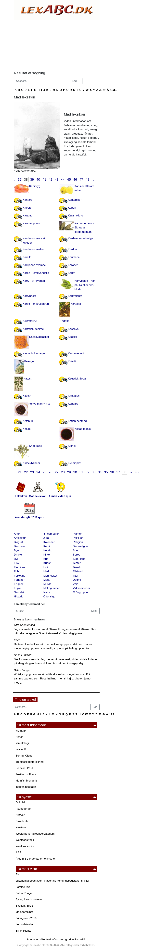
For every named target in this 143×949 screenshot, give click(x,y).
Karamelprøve (31, 223)
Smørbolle (22, 821)
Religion (78, 542)
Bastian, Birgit (24, 905)
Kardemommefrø (33, 249)
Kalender (49, 542)
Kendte (47, 550)
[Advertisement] (57, 45)
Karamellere (75, 215)
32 (87, 472)
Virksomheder (81, 588)
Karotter (73, 265)
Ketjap (27, 428)
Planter (77, 533)
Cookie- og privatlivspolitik (69, 939)
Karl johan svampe (34, 265)
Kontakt (46, 939)
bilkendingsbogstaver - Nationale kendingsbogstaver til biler (52, 880)
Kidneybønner (31, 463)
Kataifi (72, 361)
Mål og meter (51, 588)
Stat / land (79, 558)
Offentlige (49, 596)
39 (32, 179)
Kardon (72, 249)
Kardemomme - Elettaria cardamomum (84, 227)
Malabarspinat (24, 911)
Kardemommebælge (80, 238)
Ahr (18, 874)
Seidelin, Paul (24, 768)
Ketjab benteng (77, 421)
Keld (17, 640)
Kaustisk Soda (77, 378)
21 (20, 472)
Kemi (46, 546)
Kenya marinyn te (39, 403)
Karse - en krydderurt (36, 303)
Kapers (27, 207)
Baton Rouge (24, 893)
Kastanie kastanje (34, 353)
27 (57, 472)
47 (81, 179)
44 (63, 179)
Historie (19, 596)
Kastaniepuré (76, 353)
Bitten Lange (22, 670)
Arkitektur (20, 537)
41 (44, 179)
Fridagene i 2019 (26, 918)
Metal (46, 579)
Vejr (75, 584)
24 (38, 472)
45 (69, 179)
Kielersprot (74, 463)
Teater (77, 563)
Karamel (28, 215)
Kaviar (27, 395)
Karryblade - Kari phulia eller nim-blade (85, 285)
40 (38, 179)
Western (21, 827)
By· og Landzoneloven (29, 899)
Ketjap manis (83, 428)
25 (44, 472)
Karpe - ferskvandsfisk (36, 272)
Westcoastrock (25, 840)
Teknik (77, 567)
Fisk (16, 563)
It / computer (51, 533)
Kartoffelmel (30, 321)
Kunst (47, 563)
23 (32, 472)
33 (93, 472)
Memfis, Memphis (27, 780)
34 (100, 472)
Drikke (18, 554)
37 (20, 179)
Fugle (17, 588)
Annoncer (33, 939)
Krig (45, 558)
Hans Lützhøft (22, 655)
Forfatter (19, 579)
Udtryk (77, 579)
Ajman (20, 736)
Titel (75, 575)
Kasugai (29, 361)
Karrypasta (29, 295)
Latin (46, 567)
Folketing (19, 575)
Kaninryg (34, 186)
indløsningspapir (26, 786)
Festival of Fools (26, 774)
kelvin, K (21, 749)
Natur (46, 592)
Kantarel (28, 199)
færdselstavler (24, 924)
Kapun (72, 207)
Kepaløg (73, 403)
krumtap (21, 730)
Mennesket (50, 575)
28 (63, 472)
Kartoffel (76, 303)
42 (50, 179)
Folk (16, 571)
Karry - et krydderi (34, 280)
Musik (47, 584)
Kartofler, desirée (33, 329)
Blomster (19, 546)
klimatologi (22, 743)
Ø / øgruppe (80, 592)
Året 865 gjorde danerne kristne (35, 858)
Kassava (73, 329)
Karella (27, 257)
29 (69, 472)
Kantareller (74, 199)
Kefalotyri (74, 395)
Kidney (72, 445)
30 (75, 472)
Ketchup (28, 421)
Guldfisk (21, 802)
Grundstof (20, 592)
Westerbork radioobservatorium (35, 833)
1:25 (18, 852)
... (15, 179)
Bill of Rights (23, 930)
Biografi (19, 542)
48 (87, 179)
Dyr (16, 558)
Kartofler (65, 321)
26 (50, 472)
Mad (46, 571)
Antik (17, 533)
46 (75, 179)
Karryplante (75, 295)
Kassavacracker (39, 336)
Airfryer (20, 815)
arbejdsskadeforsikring (30, 761)
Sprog (76, 554)
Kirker (47, 554)
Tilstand (78, 571)
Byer (17, 550)
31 (81, 472)
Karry (71, 272)
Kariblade (74, 257)
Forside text (23, 887)
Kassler (72, 336)
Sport (76, 550)
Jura (46, 537)
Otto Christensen (24, 625)
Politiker (78, 537)
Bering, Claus (24, 755)
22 (26, 472)
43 (57, 179)
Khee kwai (35, 445)
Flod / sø (19, 567)
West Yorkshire (25, 846)
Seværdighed (81, 546)
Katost (27, 378)
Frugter (18, 584)
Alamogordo (23, 808)
